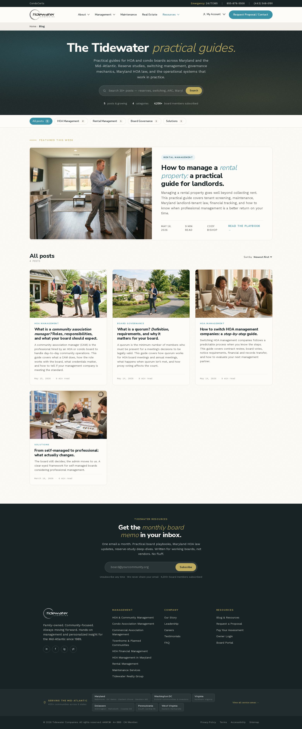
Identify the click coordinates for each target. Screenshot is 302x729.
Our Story (170, 617)
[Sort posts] (263, 257)
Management (105, 14)
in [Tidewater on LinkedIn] (47, 649)
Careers (169, 630)
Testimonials (172, 636)
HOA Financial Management (130, 651)
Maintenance (129, 14)
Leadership (171, 623)
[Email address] (141, 567)
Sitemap (254, 722)
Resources (171, 14)
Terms (223, 722)
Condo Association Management (133, 623)
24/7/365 (204, 3)
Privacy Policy (208, 722)
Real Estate (149, 14)
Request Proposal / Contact (250, 14)
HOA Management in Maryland (131, 657)
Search (194, 90)
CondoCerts (37, 3)
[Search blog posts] (146, 91)
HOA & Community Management (133, 617)
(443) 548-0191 (263, 3)
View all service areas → (246, 702)
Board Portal (224, 642)
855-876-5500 (236, 3)
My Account (214, 14)
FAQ (167, 642)
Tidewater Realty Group (128, 676)
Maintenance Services (126, 670)
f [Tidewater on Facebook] (55, 649)
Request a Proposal (229, 623)
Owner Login (224, 636)
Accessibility (238, 722)
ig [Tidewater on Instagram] (64, 649)
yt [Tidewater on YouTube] (73, 649)
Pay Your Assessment (230, 630)
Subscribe (186, 567)
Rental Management (125, 663)
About (84, 14)
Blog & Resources (227, 617)
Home (33, 26)
